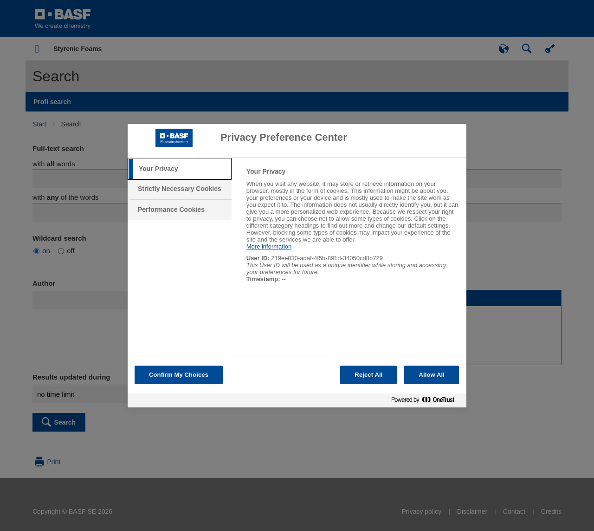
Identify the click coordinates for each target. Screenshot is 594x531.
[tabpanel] (352, 230)
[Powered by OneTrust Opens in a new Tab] (426, 401)
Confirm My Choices (178, 374)
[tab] (180, 169)
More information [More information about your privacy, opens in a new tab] (269, 246)
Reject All (368, 374)
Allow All (432, 374)
